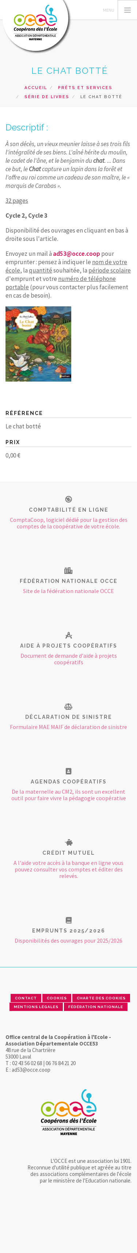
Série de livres (46, 96)
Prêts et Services (85, 87)
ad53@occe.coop (76, 254)
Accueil (35, 87)
